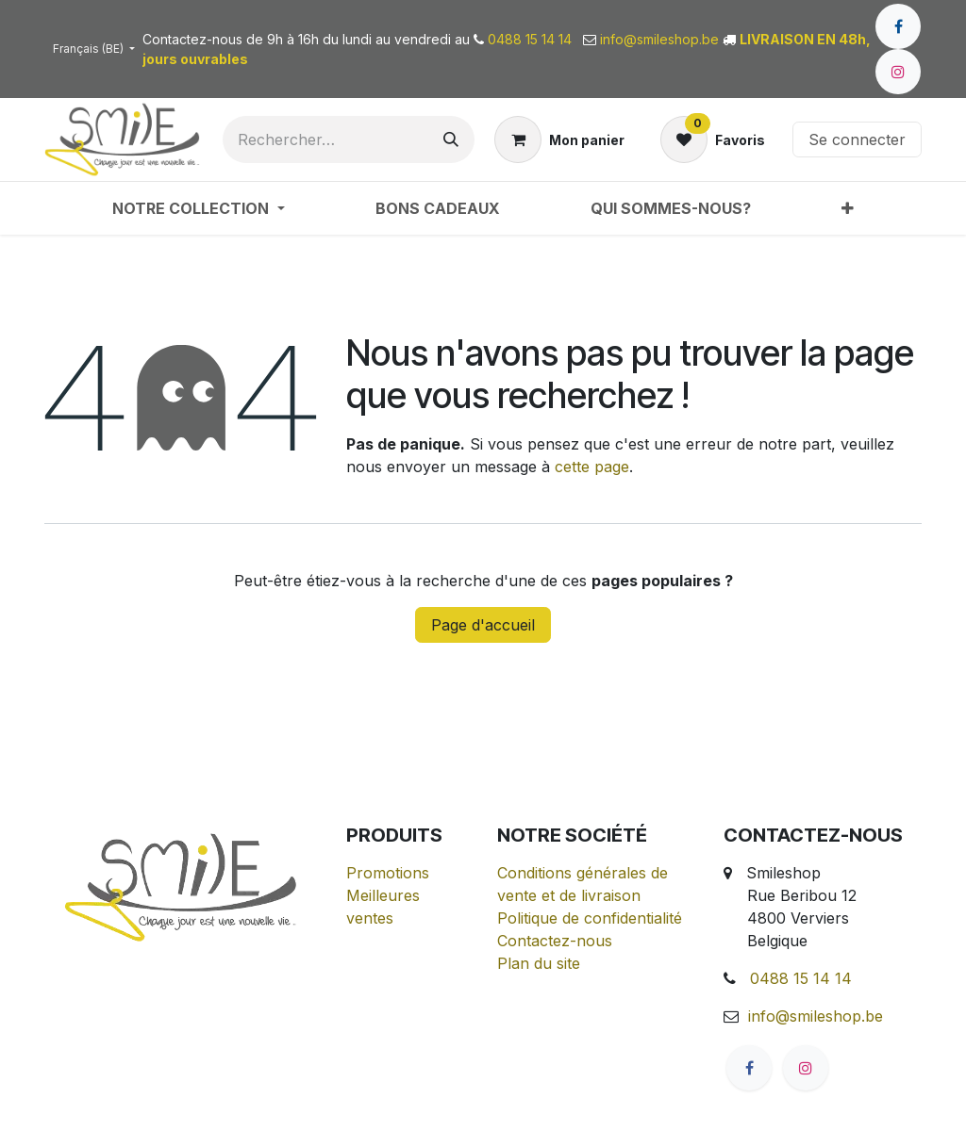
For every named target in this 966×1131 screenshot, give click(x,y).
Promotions (387, 872)
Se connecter (857, 139)
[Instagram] (898, 71)
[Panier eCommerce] (559, 139)
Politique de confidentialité (589, 918)
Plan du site (538, 963)
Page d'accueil (483, 624)
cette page (592, 466)
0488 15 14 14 (801, 978)
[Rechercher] (451, 139)
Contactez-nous (554, 940)
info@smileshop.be (815, 1016)
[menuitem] (198, 208)
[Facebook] (898, 26)
